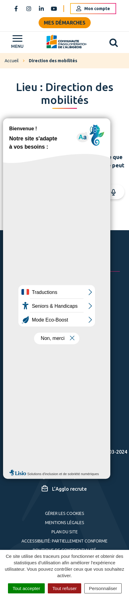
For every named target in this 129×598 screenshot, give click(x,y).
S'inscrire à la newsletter (73, 386)
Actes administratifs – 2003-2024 (84, 452)
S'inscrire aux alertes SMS (56, 419)
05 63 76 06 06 (53, 316)
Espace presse (63, 439)
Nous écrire (50, 332)
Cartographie (62, 464)
